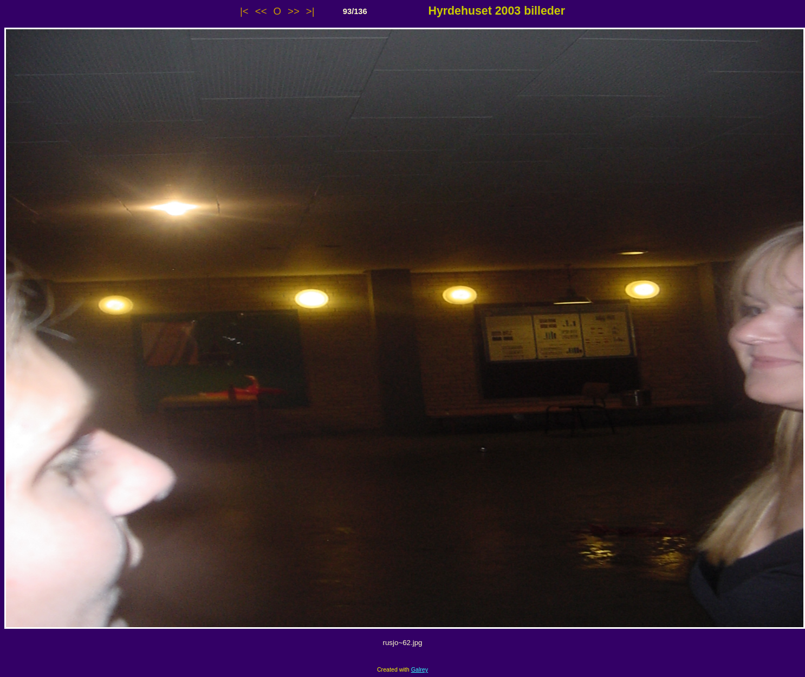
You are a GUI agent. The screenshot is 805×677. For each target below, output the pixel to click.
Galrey (419, 669)
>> (294, 11)
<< (261, 11)
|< (244, 11)
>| (310, 11)
